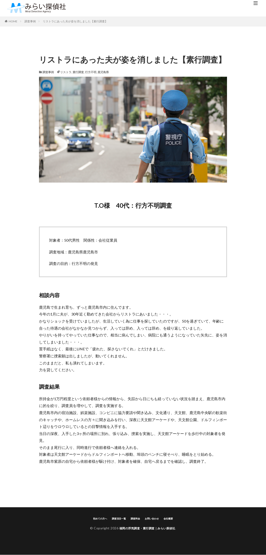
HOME (13, 21)
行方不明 (90, 72)
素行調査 (78, 72)
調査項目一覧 (118, 518)
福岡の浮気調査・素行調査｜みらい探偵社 (147, 528)
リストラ (65, 72)
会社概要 (171, 518)
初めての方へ (98, 518)
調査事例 (30, 21)
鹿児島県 (103, 72)
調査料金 (135, 518)
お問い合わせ (153, 518)
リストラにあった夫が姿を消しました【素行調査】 (75, 21)
